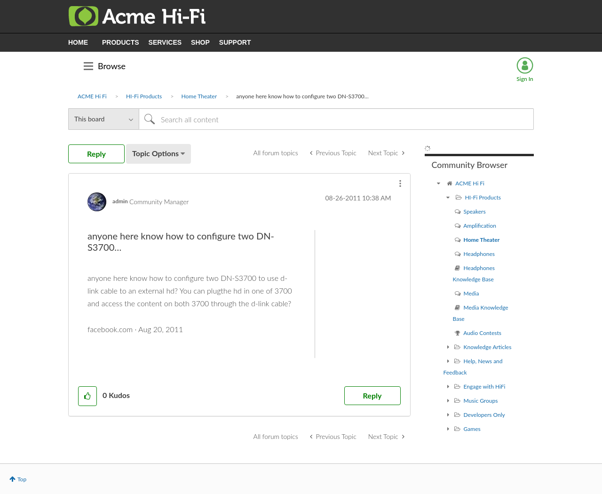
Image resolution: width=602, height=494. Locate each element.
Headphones (479, 253)
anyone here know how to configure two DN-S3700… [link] (302, 96)
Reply (372, 395)
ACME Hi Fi (92, 96)
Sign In (524, 78)
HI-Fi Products (144, 96)
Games (472, 428)
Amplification (479, 225)
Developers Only (484, 414)
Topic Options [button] (155, 153)
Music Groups (481, 400)
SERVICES (165, 42)
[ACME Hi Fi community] (439, 183)
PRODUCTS (120, 42)
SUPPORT (235, 42)
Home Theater (199, 96)
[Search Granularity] (103, 119)
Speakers (475, 211)
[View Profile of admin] (120, 201)
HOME (78, 42)
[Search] (336, 119)
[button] (400, 183)
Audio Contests (482, 332)
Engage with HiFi (485, 386)
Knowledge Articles (488, 347)
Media (471, 293)
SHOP (200, 42)
